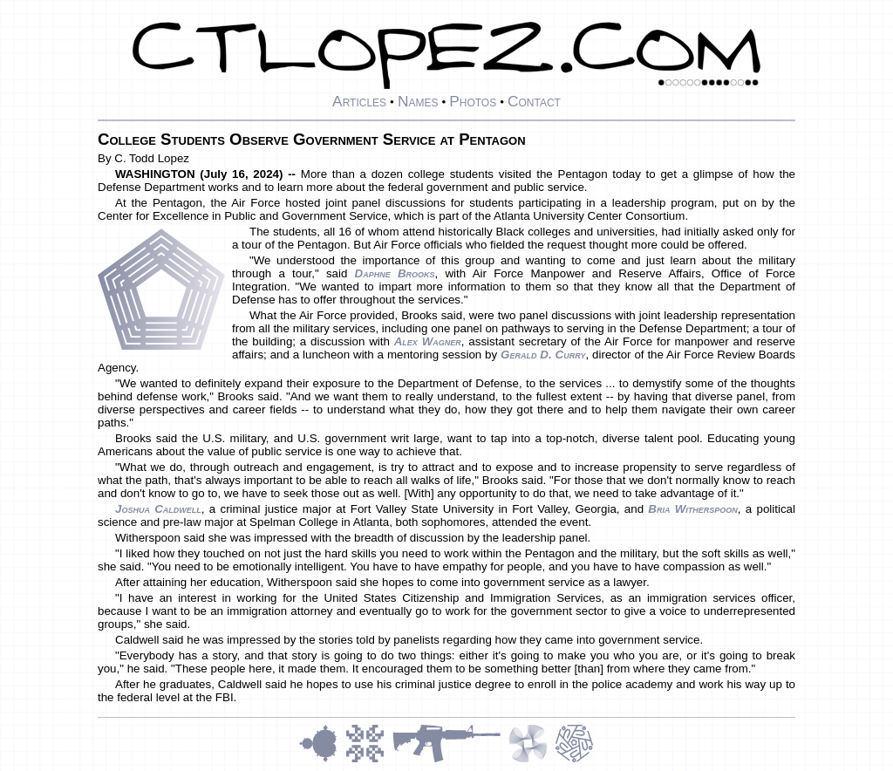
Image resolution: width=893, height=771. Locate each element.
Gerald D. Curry (543, 354)
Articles (359, 101)
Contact (534, 101)
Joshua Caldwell (158, 508)
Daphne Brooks (395, 273)
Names (418, 101)
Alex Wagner (427, 341)
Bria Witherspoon (693, 508)
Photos (472, 101)
